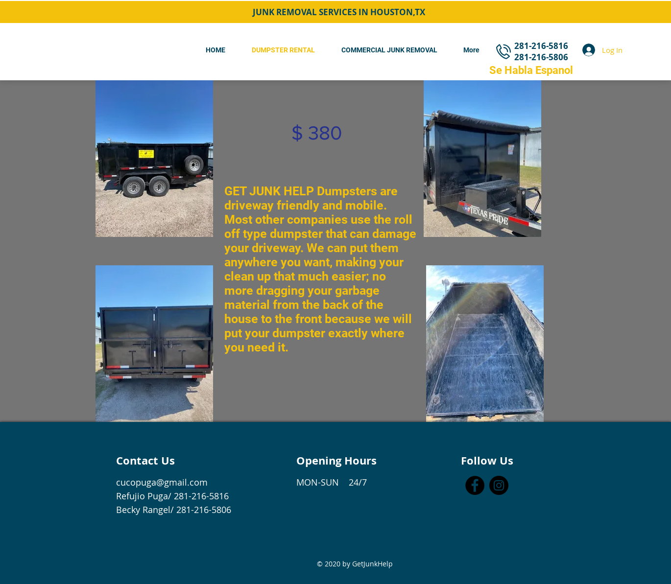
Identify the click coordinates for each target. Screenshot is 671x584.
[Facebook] (474, 485)
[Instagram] (498, 485)
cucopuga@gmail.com (162, 482)
